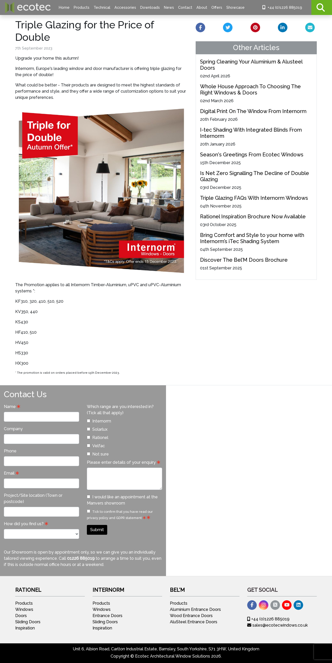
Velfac (96, 445)
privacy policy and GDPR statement (114, 518)
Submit (97, 529)
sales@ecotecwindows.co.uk (277, 625)
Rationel (97, 437)
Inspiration (25, 628)
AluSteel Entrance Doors (193, 621)
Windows (24, 609)
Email (9, 473)
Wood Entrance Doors (191, 615)
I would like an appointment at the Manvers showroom (122, 500)
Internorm (99, 421)
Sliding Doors (27, 621)
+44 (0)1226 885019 (282, 7)
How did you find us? (24, 523)
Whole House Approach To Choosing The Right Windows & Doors (250, 89)
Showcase (235, 7)
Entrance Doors (107, 615)
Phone (10, 451)
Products (81, 7)
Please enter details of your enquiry (121, 462)
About (201, 7)
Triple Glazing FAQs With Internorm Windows (254, 198)
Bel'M (177, 590)
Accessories (125, 7)
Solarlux (97, 429)
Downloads (150, 7)
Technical (102, 7)
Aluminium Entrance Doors (195, 609)
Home (64, 7)
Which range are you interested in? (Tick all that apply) (120, 409)
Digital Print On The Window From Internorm (253, 111)
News (169, 7)
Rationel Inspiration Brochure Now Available (253, 216)
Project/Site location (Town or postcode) (33, 498)
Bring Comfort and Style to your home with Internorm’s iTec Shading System (252, 238)
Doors (21, 615)
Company (13, 428)
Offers (216, 7)
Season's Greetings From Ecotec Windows (251, 154)
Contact (185, 7)
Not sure (98, 454)
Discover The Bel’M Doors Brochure (244, 260)
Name (10, 406)
